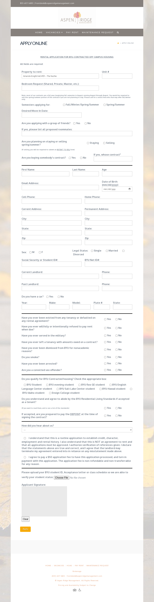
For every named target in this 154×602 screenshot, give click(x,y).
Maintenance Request (98, 566)
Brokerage (77, 571)
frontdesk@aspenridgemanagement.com (54, 3)
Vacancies (59, 566)
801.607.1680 (26, 3)
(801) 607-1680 (58, 576)
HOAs (69, 566)
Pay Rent (79, 566)
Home (48, 566)
